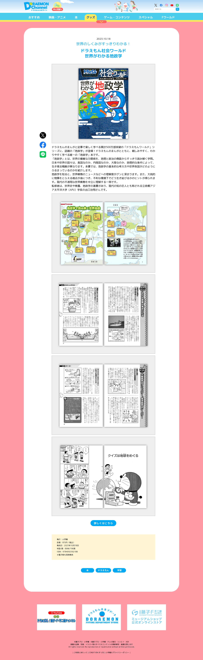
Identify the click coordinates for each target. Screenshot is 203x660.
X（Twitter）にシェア (43, 135)
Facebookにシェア (43, 145)
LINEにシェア (43, 154)
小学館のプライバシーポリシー (117, 652)
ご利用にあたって (80, 652)
